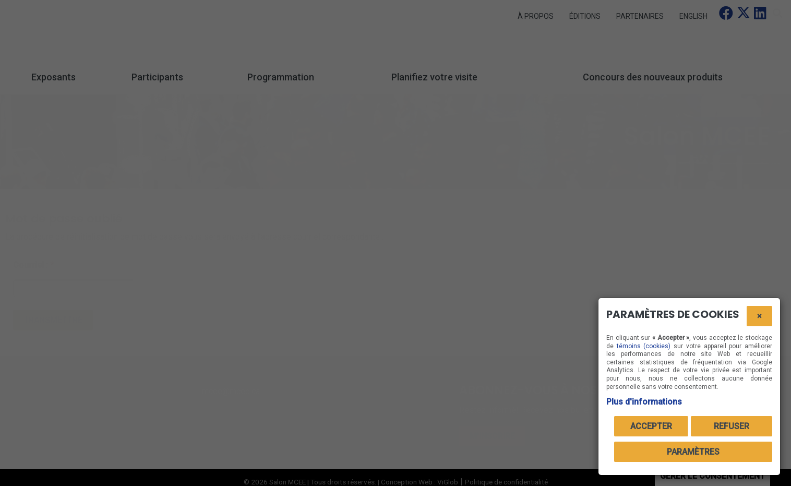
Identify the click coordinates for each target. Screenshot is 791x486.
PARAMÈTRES (693, 452)
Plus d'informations (644, 402)
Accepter (651, 426)
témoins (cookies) (644, 346)
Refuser (731, 426)
